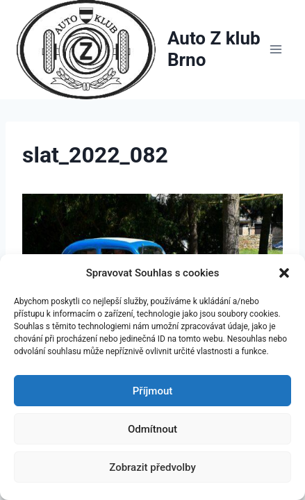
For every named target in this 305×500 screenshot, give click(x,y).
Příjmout (152, 391)
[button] (284, 273)
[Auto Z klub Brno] (140, 49)
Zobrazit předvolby (152, 467)
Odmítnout (152, 429)
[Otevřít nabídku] (275, 49)
